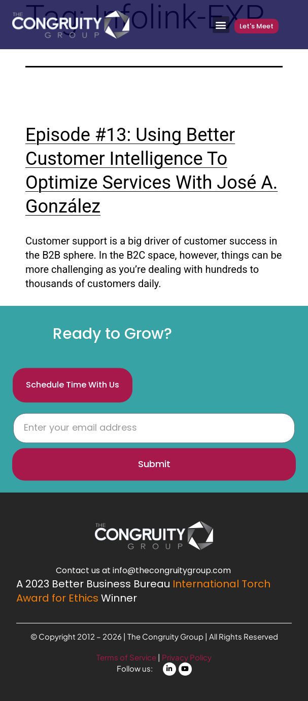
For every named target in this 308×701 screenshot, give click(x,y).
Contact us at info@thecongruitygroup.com (143, 570)
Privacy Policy (187, 657)
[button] (221, 24)
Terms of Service (127, 657)
